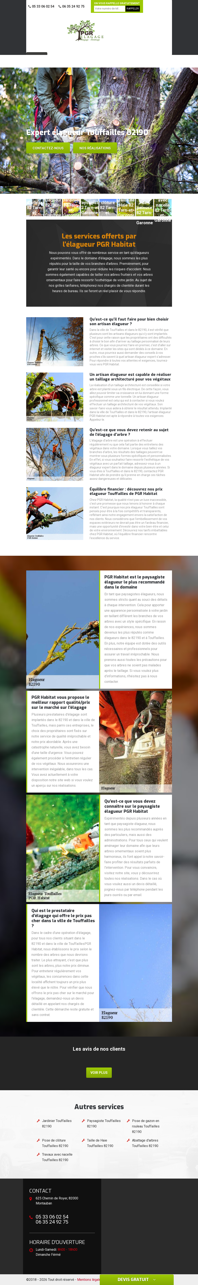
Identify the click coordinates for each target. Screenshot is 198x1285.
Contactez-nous (48, 148)
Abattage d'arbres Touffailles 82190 (145, 1143)
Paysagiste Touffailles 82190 (104, 1123)
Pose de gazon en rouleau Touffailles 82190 (146, 1126)
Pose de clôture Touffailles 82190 (55, 1143)
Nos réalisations (95, 148)
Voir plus (99, 1073)
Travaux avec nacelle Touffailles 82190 (57, 1157)
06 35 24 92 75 (72, 6)
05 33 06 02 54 (41, 6)
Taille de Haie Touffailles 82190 (100, 1143)
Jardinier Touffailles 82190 (57, 1123)
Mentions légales (90, 1280)
